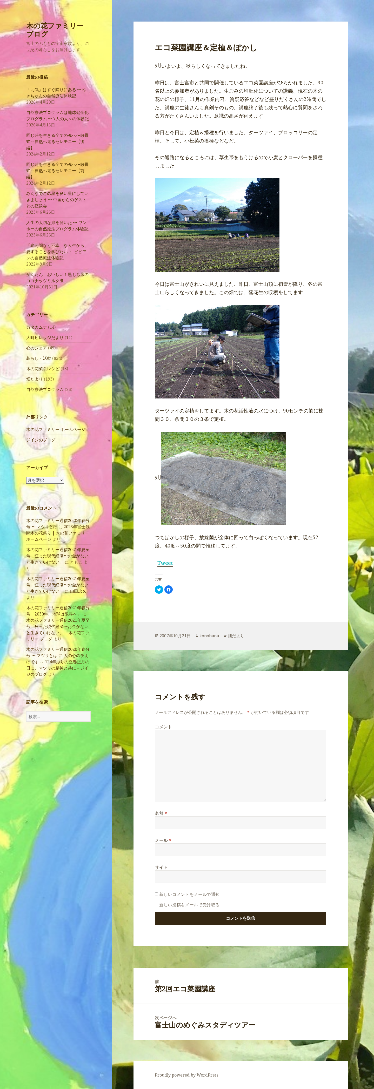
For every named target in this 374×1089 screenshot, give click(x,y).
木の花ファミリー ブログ (55, 30)
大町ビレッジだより (45, 337)
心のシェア (36, 348)
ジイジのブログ (40, 440)
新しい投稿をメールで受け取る (189, 905)
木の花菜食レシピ (42, 368)
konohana (209, 636)
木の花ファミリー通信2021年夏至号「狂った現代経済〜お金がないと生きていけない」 (58, 556)
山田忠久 (78, 591)
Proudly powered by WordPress (186, 1075)
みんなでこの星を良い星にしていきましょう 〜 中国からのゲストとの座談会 (57, 200)
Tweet (165, 563)
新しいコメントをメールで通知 (189, 894)
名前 (161, 813)
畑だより (34, 379)
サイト (161, 867)
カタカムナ (36, 327)
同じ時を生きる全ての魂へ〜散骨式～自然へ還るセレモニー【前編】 (57, 170)
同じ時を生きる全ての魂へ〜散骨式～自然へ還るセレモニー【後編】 (57, 141)
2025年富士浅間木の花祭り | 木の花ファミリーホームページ (58, 533)
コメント (163, 727)
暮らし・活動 (38, 358)
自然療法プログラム (45, 389)
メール (163, 840)
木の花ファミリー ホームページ (55, 429)
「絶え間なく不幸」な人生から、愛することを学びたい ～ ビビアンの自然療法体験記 (57, 251)
